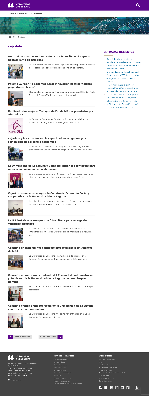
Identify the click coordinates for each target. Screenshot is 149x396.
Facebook (101, 387)
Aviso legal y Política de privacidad (112, 373)
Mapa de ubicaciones (62, 381)
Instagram (112, 387)
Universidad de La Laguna (19, 5)
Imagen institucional (106, 378)
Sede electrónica (60, 368)
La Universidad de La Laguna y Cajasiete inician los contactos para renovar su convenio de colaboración (51, 167)
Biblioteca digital (60, 370)
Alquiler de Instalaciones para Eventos (68, 384)
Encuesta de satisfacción (108, 368)
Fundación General (106, 365)
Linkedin (123, 387)
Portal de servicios (60, 365)
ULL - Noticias (19, 37)
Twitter (106, 387)
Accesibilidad (104, 376)
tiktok (128, 387)
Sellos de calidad (105, 370)
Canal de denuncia (106, 381)
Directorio (57, 376)
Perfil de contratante (107, 359)
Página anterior (22, 337)
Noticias (23, 13)
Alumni (101, 362)
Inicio (13, 13)
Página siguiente (48, 337)
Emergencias (14, 380)
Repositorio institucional (62, 378)
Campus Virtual (59, 362)
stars (25, 388)
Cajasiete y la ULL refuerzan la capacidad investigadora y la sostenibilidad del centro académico (47, 140)
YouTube (117, 387)
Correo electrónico (60, 359)
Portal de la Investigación (63, 373)
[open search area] (138, 5)
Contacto (37, 13)
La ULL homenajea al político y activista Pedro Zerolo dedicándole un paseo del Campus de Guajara (122, 88)
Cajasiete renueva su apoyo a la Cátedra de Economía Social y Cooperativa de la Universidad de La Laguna (49, 195)
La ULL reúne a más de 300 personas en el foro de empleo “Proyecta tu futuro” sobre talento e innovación (123, 97)
